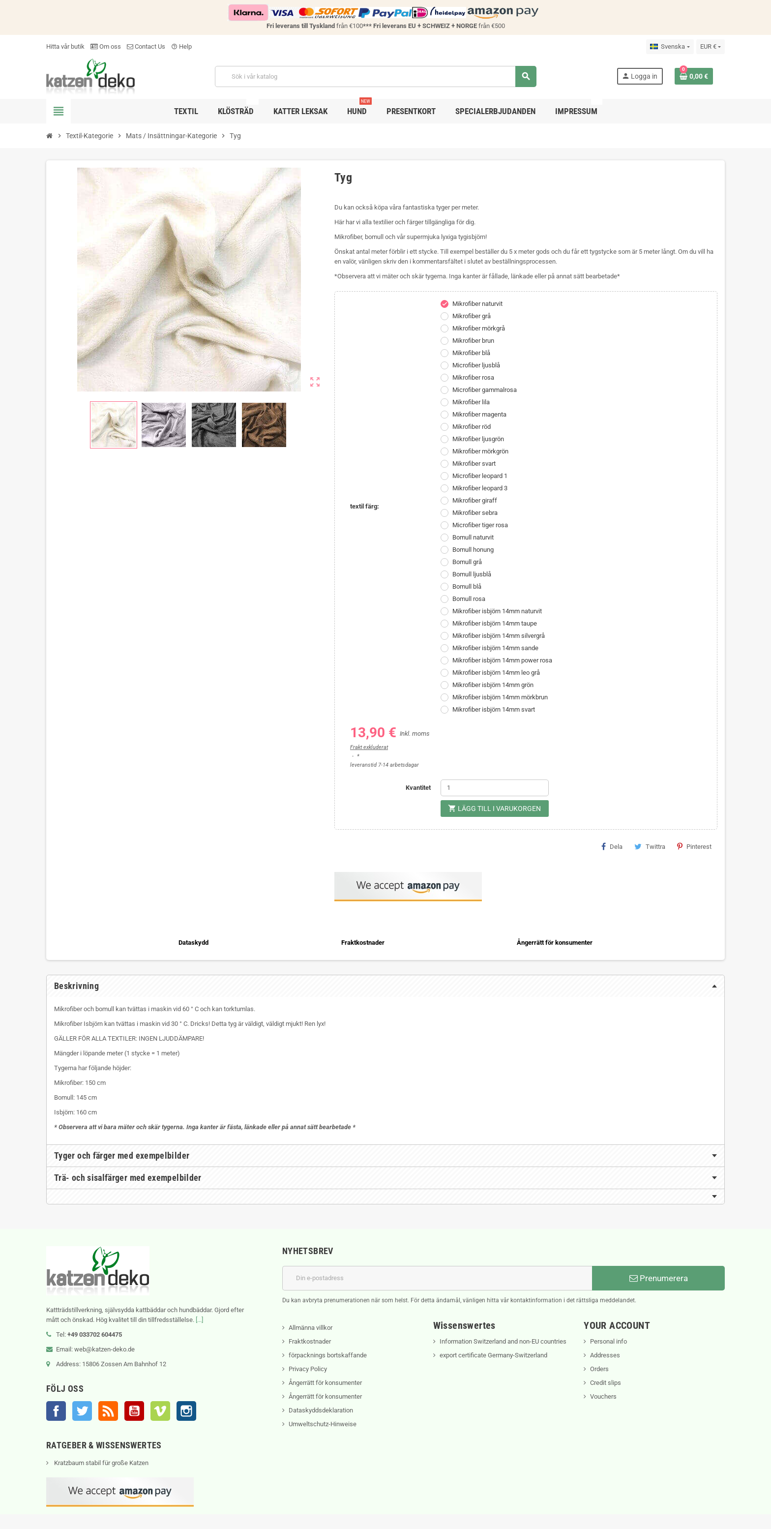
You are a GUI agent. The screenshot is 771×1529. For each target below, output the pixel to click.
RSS (108, 1411)
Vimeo (160, 1411)
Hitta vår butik (65, 46)
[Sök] (375, 76)
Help (181, 46)
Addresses (605, 1355)
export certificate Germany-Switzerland (493, 1355)
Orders (599, 1369)
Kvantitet (418, 787)
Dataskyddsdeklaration (321, 1410)
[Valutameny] (710, 46)
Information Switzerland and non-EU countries (503, 1341)
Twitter (82, 1411)
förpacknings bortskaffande (328, 1355)
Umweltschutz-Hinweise (322, 1424)
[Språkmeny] (669, 46)
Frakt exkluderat (369, 747)
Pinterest (694, 846)
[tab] (385, 986)
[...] (199, 1319)
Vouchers (603, 1396)
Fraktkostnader (310, 1341)
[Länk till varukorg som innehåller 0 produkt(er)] (694, 76)
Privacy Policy (308, 1369)
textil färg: (364, 506)
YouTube (134, 1411)
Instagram (186, 1411)
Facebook (56, 1411)
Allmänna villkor (310, 1327)
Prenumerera (658, 1278)
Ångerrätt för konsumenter (325, 1382)
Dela (612, 846)
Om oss (105, 46)
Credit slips (605, 1382)
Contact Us (146, 46)
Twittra (649, 846)
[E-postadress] (437, 1278)
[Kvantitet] (495, 787)
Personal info (608, 1341)
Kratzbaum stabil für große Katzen (100, 1463)
